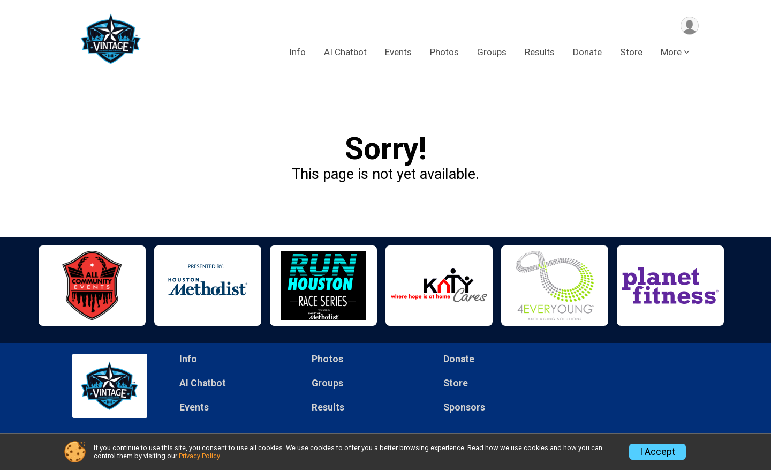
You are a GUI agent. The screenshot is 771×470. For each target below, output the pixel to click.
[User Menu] (689, 26)
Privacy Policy (199, 456)
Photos (444, 53)
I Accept (657, 451)
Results (540, 53)
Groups (492, 53)
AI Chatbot (345, 53)
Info (297, 53)
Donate (587, 53)
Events (398, 53)
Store (631, 53)
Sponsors (464, 407)
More (671, 53)
